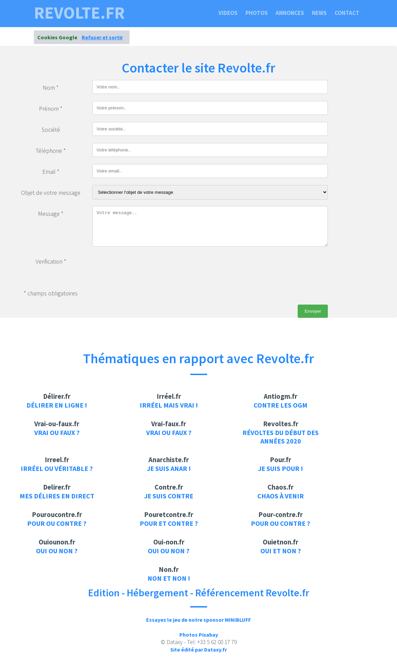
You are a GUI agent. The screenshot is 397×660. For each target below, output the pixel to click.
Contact (347, 13)
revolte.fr (79, 12)
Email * (50, 172)
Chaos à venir (280, 496)
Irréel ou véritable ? (57, 468)
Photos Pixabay (198, 634)
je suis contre (168, 496)
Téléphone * (51, 150)
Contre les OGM (280, 405)
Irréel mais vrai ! (169, 405)
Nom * (51, 87)
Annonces (290, 13)
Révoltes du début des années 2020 (280, 436)
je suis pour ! (280, 468)
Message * (50, 214)
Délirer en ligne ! (56, 405)
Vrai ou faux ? (57, 432)
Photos (256, 13)
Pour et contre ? (169, 523)
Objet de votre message (50, 193)
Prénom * (50, 108)
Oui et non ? (280, 550)
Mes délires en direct (57, 496)
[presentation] (143, 267)
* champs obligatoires (51, 293)
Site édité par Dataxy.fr (198, 649)
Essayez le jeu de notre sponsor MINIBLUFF (198, 619)
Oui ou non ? (57, 550)
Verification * (51, 261)
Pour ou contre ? (56, 523)
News (319, 13)
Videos (228, 13)
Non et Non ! (168, 578)
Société (51, 129)
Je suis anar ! (169, 468)
